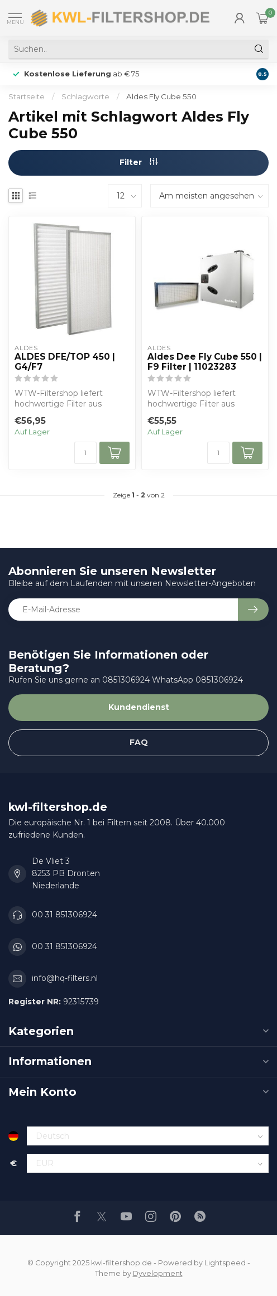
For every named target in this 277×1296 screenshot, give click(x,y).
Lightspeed (225, 1263)
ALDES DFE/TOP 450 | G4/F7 (65, 362)
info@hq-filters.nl (65, 978)
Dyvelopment (158, 1273)
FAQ (139, 742)
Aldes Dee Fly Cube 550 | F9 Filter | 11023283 (204, 362)
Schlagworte (85, 96)
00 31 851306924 (64, 915)
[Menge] (85, 453)
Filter (138, 162)
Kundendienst (138, 707)
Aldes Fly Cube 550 (161, 96)
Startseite (26, 96)
